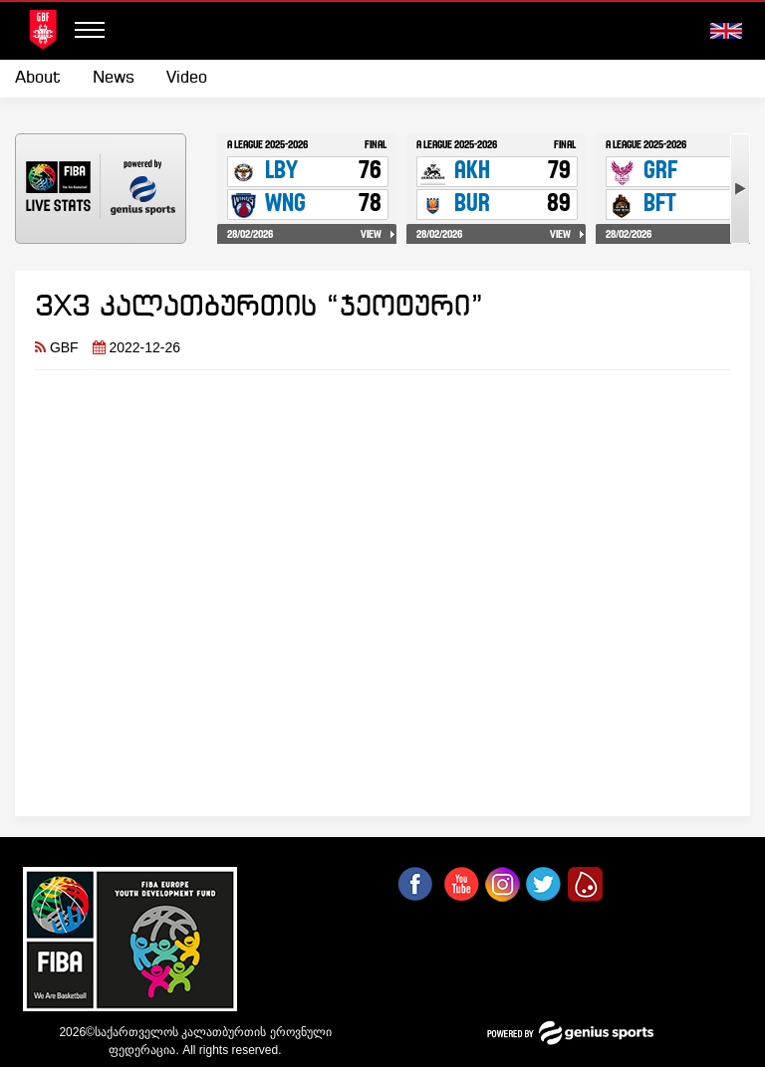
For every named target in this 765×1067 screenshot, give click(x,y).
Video (186, 78)
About (38, 78)
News (113, 78)
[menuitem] (46, 79)
